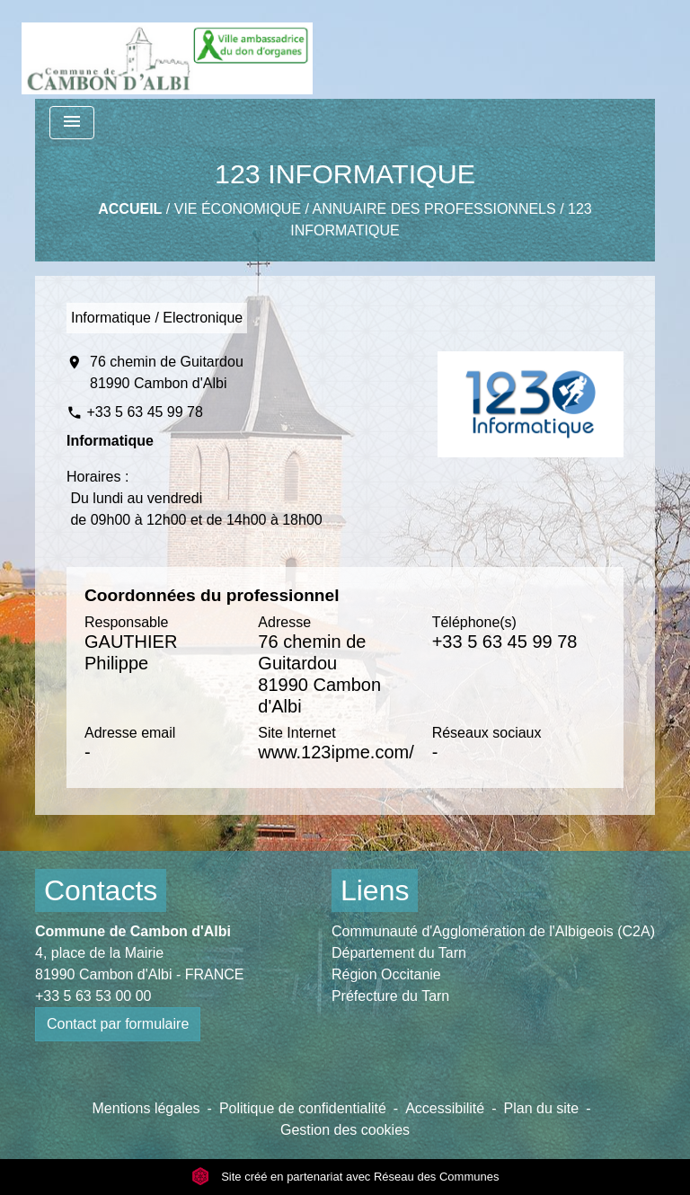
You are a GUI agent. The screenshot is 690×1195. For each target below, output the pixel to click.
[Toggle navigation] (71, 122)
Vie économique (237, 209)
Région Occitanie (386, 974)
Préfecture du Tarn (390, 996)
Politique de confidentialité (302, 1108)
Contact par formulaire (118, 1023)
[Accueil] (167, 49)
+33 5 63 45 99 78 (144, 412)
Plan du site (541, 1108)
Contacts (100, 890)
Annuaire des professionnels (434, 209)
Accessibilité (444, 1108)
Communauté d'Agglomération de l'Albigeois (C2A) (493, 931)
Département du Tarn (399, 952)
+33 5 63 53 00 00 (93, 996)
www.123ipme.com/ (335, 752)
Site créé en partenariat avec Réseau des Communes (345, 1176)
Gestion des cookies (345, 1129)
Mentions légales (146, 1108)
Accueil (130, 209)
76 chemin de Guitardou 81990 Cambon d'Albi (166, 372)
